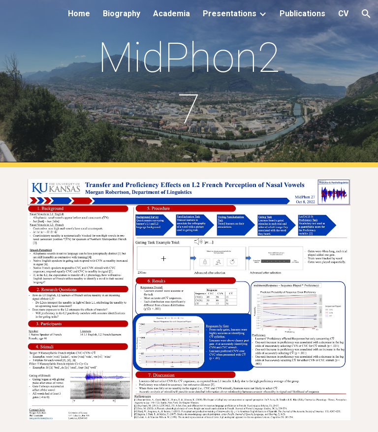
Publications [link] (302, 13)
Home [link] (79, 13)
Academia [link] (171, 13)
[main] (189, 83)
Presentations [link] (229, 13)
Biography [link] (121, 13)
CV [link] (343, 13)
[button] (366, 14)
